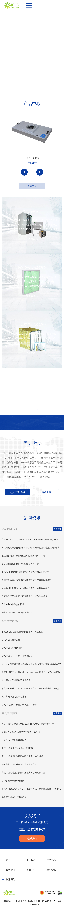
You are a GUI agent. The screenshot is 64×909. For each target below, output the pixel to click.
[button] (24, 172)
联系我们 (32, 838)
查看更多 (32, 186)
